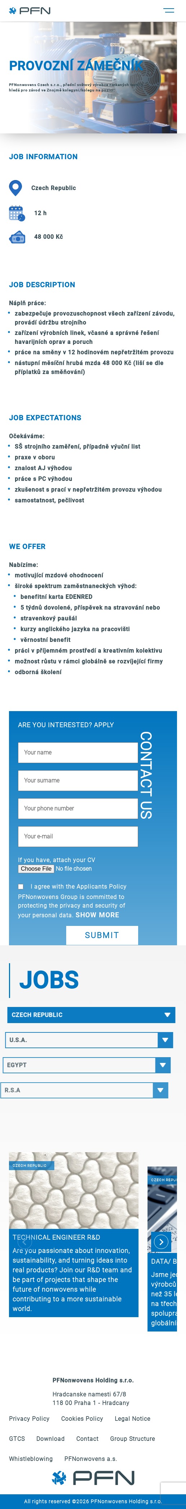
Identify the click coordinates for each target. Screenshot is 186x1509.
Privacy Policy (29, 1418)
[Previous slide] (25, 1242)
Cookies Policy (82, 1418)
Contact (87, 1438)
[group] (74, 1234)
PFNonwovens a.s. (90, 1459)
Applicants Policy (102, 886)
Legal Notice (132, 1418)
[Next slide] (161, 1242)
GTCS (17, 1438)
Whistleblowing (31, 1459)
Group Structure (132, 1438)
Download (50, 1438)
